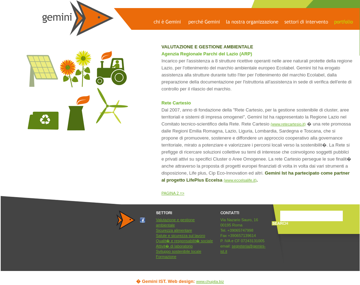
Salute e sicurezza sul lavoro (180, 235)
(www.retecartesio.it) (288, 124)
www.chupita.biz (210, 281)
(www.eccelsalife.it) (240, 180)
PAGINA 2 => (172, 193)
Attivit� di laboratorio (174, 246)
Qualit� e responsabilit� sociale (184, 241)
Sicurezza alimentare (174, 230)
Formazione (166, 257)
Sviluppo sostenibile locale (178, 251)
